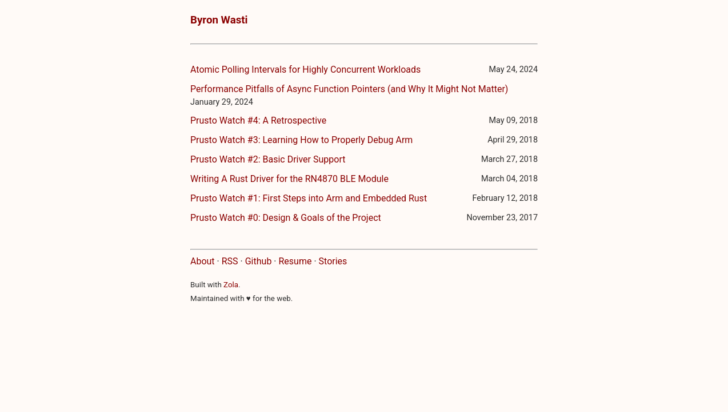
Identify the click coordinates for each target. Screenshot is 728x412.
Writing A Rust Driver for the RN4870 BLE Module (289, 178)
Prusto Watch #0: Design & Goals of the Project (285, 217)
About (202, 261)
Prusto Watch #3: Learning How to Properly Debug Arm (301, 139)
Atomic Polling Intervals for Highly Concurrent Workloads (305, 69)
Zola (230, 284)
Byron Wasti (219, 20)
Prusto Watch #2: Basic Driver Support (267, 159)
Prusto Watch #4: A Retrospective (258, 120)
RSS (230, 261)
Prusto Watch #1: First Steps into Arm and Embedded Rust (308, 198)
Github (258, 261)
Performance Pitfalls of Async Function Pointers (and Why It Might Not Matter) (349, 89)
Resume (294, 261)
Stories (333, 261)
